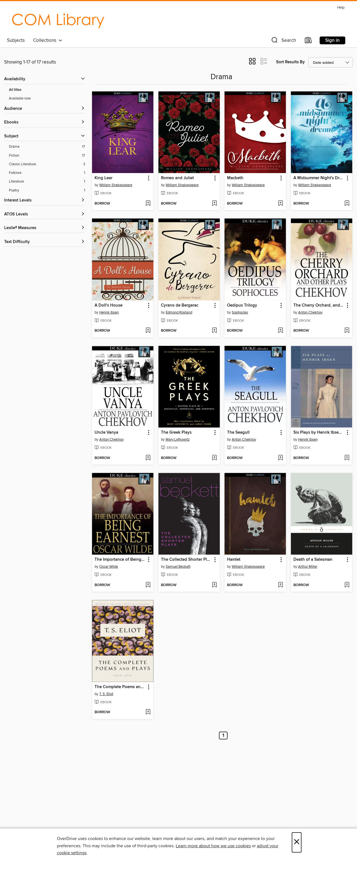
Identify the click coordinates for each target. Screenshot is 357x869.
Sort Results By (290, 62)
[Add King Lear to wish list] (147, 203)
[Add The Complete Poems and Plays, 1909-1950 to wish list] (147, 712)
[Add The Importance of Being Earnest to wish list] (147, 585)
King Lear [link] (103, 178)
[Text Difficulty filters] (44, 242)
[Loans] (308, 41)
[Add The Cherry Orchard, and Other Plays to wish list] (346, 330)
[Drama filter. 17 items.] (47, 147)
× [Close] (296, 842)
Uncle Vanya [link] (106, 432)
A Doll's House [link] (108, 305)
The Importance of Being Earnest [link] (120, 559)
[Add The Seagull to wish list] (280, 458)
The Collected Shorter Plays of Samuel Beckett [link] (186, 559)
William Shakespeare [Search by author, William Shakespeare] (115, 185)
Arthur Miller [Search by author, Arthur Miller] (307, 566)
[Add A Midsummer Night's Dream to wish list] (346, 203)
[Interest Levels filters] (44, 200)
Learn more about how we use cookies (213, 846)
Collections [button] (47, 40)
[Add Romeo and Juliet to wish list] (214, 203)
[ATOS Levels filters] (44, 214)
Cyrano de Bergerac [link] (179, 305)
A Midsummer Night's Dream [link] (318, 178)
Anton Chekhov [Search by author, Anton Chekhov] (310, 312)
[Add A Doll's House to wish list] (147, 330)
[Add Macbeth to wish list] (280, 203)
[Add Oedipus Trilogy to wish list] (280, 330)
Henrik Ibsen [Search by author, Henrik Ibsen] (109, 312)
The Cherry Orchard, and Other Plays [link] (318, 305)
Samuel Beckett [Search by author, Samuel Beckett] (178, 566)
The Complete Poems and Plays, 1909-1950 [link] (120, 687)
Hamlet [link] (233, 559)
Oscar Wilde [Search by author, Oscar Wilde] (108, 566)
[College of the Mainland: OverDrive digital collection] (58, 19)
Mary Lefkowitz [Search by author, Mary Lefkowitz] (178, 439)
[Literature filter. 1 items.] (47, 182)
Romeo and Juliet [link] (177, 178)
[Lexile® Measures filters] (44, 228)
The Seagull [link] (238, 432)
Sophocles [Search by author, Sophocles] (240, 312)
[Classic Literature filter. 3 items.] (47, 164)
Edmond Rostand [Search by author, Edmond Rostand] (179, 312)
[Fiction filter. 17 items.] (47, 156)
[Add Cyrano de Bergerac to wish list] (214, 330)
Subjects (16, 40)
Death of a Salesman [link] (312, 559)
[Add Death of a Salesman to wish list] (346, 585)
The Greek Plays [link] (176, 432)
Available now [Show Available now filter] (20, 98)
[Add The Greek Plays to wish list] (214, 458)
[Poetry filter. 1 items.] (47, 190)
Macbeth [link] (235, 178)
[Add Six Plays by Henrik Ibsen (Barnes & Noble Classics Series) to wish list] (346, 458)
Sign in (332, 40)
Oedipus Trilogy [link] (242, 305)
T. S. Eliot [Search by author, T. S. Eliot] (106, 694)
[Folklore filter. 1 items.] (47, 173)
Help (340, 8)
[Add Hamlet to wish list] (280, 585)
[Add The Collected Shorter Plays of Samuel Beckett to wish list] (214, 585)
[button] (283, 41)
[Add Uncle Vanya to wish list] (147, 458)
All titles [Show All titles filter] (15, 90)
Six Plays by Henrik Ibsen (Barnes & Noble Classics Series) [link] (318, 432)
